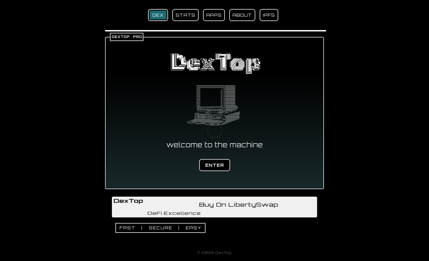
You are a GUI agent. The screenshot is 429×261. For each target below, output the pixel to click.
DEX (158, 15)
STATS (185, 15)
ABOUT (242, 15)
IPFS (269, 15)
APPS (214, 15)
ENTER (214, 165)
